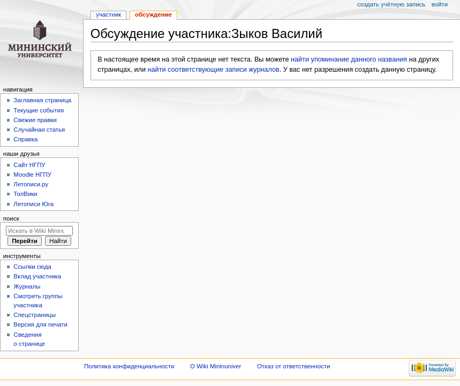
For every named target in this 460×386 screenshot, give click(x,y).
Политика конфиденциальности (129, 366)
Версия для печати (40, 324)
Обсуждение (153, 14)
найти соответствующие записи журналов (214, 69)
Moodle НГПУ (32, 174)
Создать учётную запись (391, 4)
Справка (25, 139)
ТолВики (25, 194)
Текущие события (38, 110)
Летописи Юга (33, 204)
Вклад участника (37, 276)
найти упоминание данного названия (349, 59)
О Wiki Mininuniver (215, 366)
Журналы (26, 286)
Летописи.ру (30, 184)
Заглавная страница (42, 100)
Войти (440, 4)
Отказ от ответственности (293, 366)
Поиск (11, 218)
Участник (108, 14)
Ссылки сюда (32, 266)
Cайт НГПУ (29, 165)
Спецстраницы (34, 315)
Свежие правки (35, 120)
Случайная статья (39, 129)
